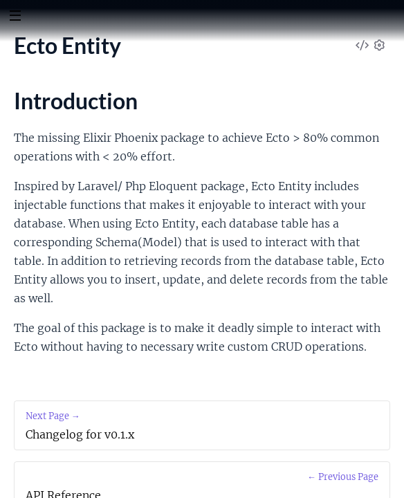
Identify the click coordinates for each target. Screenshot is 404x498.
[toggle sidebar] (15, 17)
